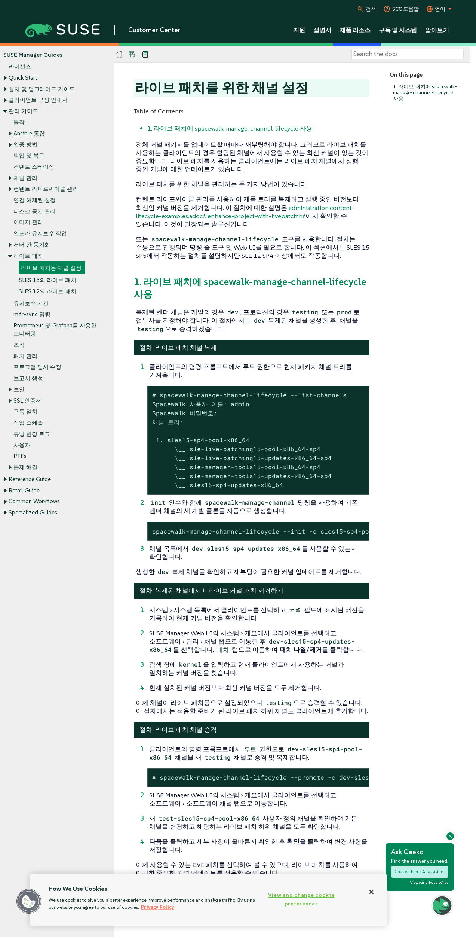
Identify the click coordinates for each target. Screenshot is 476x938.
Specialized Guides (33, 512)
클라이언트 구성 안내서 (38, 100)
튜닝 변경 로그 (31, 433)
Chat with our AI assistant (419, 871)
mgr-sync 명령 (31, 314)
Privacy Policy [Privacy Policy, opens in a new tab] (157, 907)
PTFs (20, 456)
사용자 (21, 445)
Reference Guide (30, 479)
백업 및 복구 (28, 155)
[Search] (407, 54)
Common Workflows (34, 501)
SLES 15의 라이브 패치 (47, 280)
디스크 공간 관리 (34, 211)
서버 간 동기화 (31, 244)
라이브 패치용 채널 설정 (51, 268)
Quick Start (23, 77)
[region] (208, 900)
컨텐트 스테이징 (33, 166)
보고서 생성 (28, 378)
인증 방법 (25, 144)
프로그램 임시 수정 (37, 367)
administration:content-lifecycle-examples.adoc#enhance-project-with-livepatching (245, 212)
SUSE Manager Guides (32, 54)
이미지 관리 (28, 222)
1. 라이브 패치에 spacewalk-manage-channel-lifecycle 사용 (425, 92)
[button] (29, 901)
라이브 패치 (28, 255)
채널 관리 (25, 177)
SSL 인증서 (27, 400)
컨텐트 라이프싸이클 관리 (45, 189)
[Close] (371, 892)
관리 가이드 (23, 110)
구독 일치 (25, 411)
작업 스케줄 (28, 422)
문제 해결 (25, 467)
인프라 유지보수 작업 (40, 233)
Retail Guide (24, 490)
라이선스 (20, 66)
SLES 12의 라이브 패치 (47, 291)
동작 (19, 122)
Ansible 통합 (29, 133)
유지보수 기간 (31, 303)
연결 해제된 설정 (34, 200)
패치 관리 (25, 356)
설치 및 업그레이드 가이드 (42, 88)
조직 (19, 344)
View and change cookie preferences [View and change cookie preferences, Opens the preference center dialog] (301, 899)
